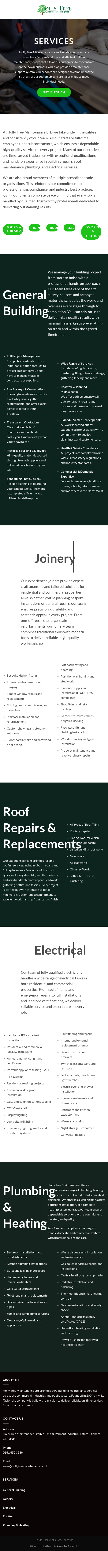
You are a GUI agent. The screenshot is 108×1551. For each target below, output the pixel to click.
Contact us (65, 1540)
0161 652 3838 (13, 1452)
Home (38, 1540)
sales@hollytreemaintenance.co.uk (25, 1466)
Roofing (8, 1516)
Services (50, 1540)
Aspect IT (73, 1546)
